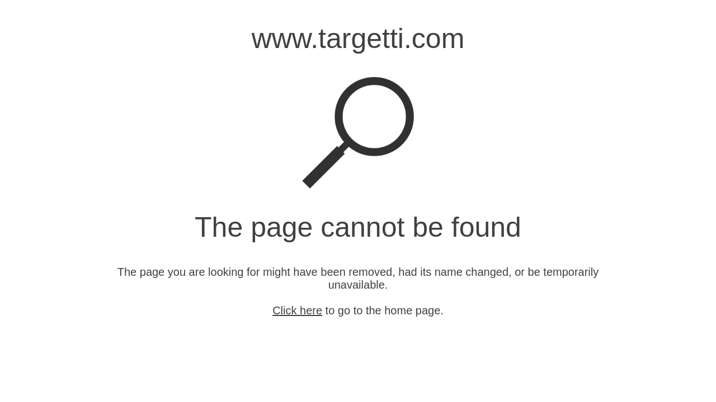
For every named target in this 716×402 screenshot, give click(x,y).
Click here (297, 310)
